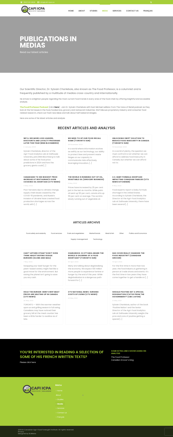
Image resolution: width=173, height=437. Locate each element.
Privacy (21, 432)
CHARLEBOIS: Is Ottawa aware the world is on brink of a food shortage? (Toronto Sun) (86, 255)
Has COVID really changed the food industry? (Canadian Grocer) (128, 255)
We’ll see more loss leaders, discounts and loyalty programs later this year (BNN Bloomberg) (42, 140)
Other (121, 233)
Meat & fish (109, 233)
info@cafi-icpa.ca (47, 2)
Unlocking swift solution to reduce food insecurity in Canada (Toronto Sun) (130, 140)
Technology (97, 239)
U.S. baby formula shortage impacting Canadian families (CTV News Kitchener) (130, 179)
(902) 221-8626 (29, 2)
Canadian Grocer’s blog (122, 360)
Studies (93, 11)
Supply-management (79, 239)
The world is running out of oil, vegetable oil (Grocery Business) (86, 178)
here (56, 107)
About (81, 11)
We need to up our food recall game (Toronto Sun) (84, 139)
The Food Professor (120, 357)
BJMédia (32, 434)
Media (105, 11)
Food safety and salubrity (36, 233)
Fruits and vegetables (75, 233)
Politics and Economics (138, 233)
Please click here (28, 362)
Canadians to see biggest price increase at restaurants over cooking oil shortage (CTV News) (42, 179)
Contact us (132, 11)
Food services (56, 233)
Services (117, 11)
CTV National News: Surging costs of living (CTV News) (83, 293)
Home (71, 11)
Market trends (94, 233)
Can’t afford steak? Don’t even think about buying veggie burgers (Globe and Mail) (41, 255)
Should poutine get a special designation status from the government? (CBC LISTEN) (128, 294)
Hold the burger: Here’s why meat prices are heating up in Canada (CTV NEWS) (42, 294)
